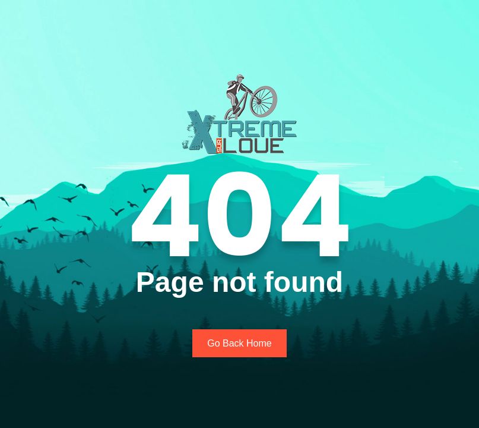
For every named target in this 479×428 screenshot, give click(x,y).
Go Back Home (239, 343)
